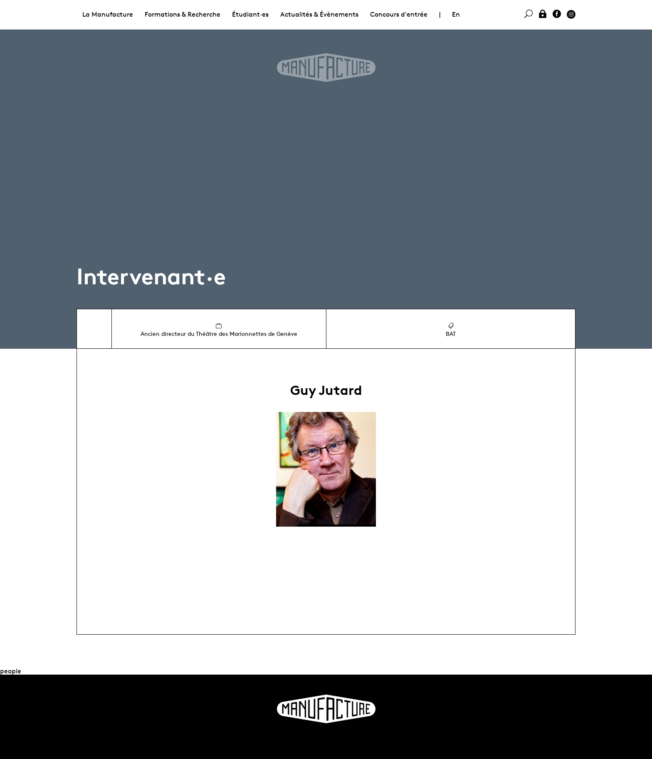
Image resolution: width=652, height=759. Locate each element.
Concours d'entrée (398, 14)
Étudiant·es (250, 14)
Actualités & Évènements (319, 14)
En (456, 14)
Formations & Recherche (182, 14)
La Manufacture (107, 14)
